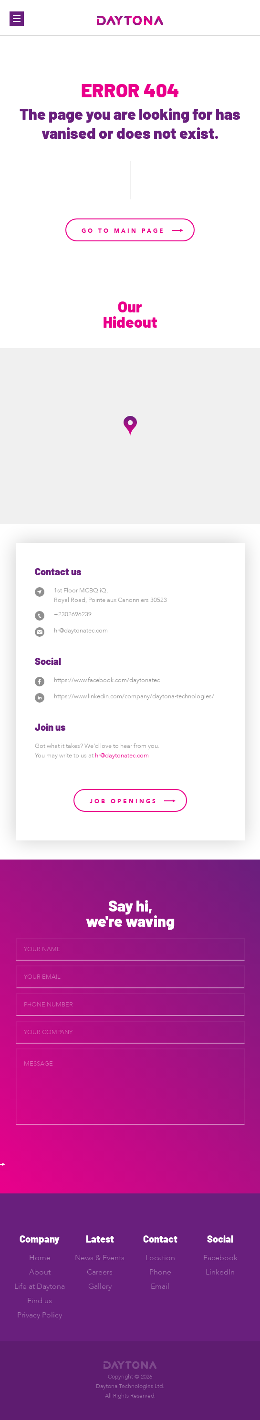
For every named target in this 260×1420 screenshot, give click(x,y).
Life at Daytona (39, 1286)
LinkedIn (220, 1272)
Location (160, 1258)
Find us (39, 1301)
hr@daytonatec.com (81, 630)
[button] (130, 426)
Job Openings (123, 801)
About (40, 1272)
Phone (160, 1272)
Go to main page (123, 231)
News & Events (100, 1258)
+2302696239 (73, 614)
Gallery (100, 1286)
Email (160, 1286)
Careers (100, 1272)
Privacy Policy (39, 1315)
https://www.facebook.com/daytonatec (107, 680)
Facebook (220, 1258)
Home (40, 1258)
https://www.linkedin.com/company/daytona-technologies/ (134, 696)
